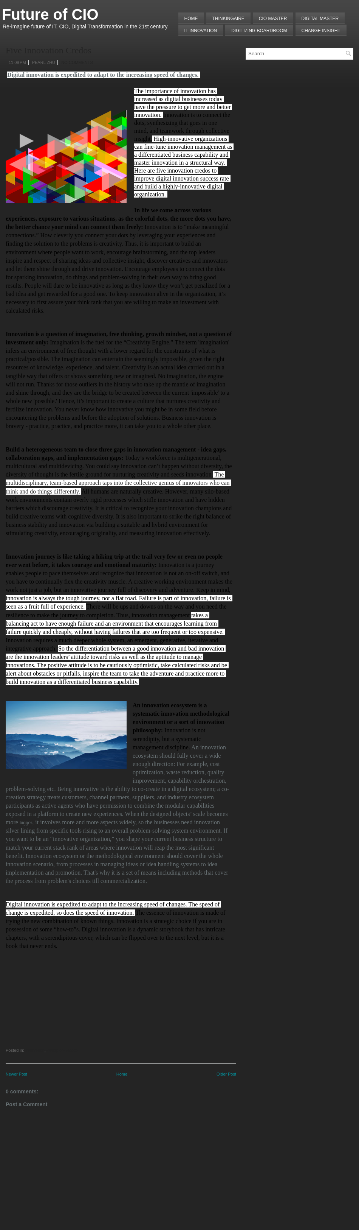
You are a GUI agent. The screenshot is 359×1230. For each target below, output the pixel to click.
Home (191, 18)
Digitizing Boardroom (259, 30)
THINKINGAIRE (228, 18)
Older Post (226, 1074)
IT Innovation (200, 30)
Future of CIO (50, 14)
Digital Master (320, 18)
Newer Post (16, 1074)
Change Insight (321, 30)
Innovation (35, 1050)
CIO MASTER (273, 18)
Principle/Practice (62, 1050)
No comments (77, 62)
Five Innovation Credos (48, 50)
